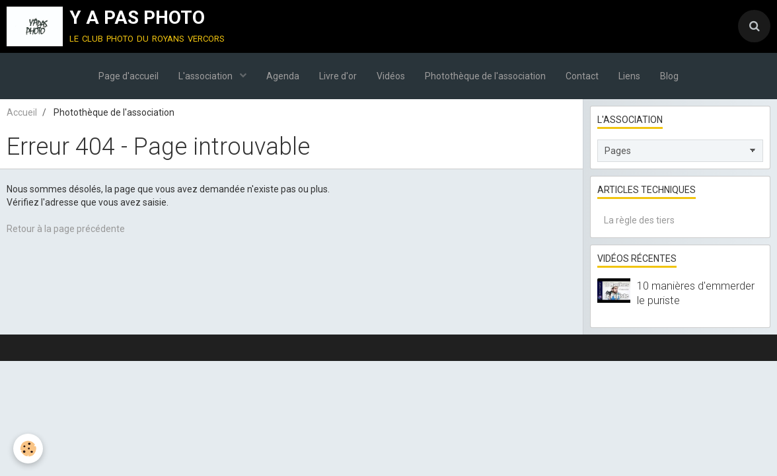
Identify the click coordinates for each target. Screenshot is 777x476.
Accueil (22, 112)
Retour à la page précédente (66, 228)
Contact (582, 76)
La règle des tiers (639, 220)
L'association (206, 76)
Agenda (282, 76)
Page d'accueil (128, 76)
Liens (629, 76)
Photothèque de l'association (485, 76)
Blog (669, 76)
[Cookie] (28, 448)
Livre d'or (338, 76)
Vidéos (391, 76)
